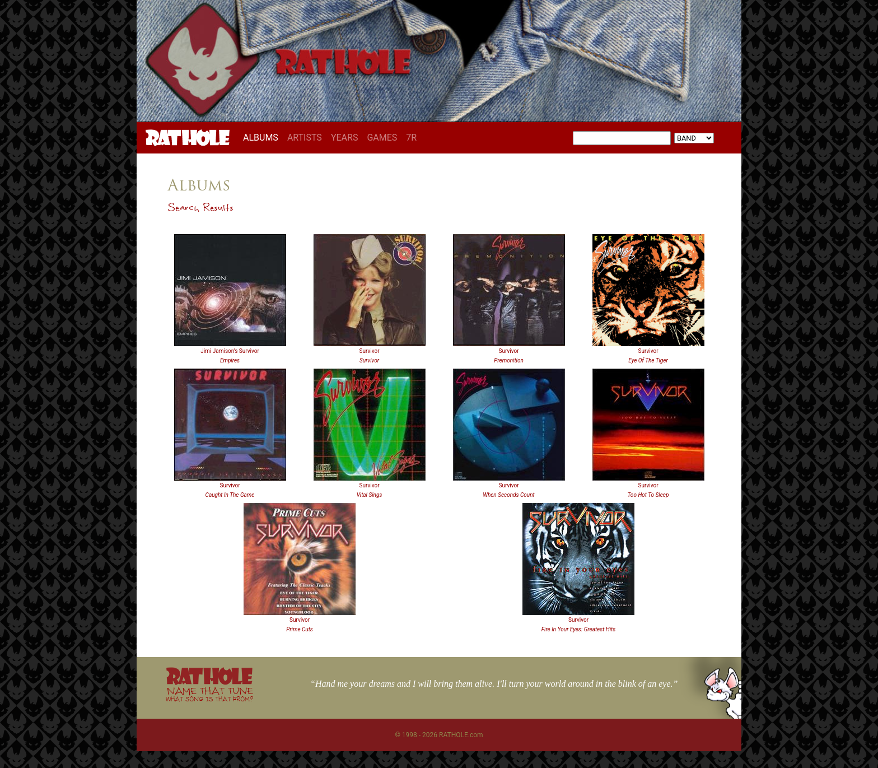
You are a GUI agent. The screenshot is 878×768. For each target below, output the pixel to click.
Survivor (369, 351)
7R (411, 137)
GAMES (382, 137)
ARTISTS (304, 137)
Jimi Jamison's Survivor (229, 351)
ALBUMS (263, 137)
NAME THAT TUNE (209, 694)
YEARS (344, 137)
